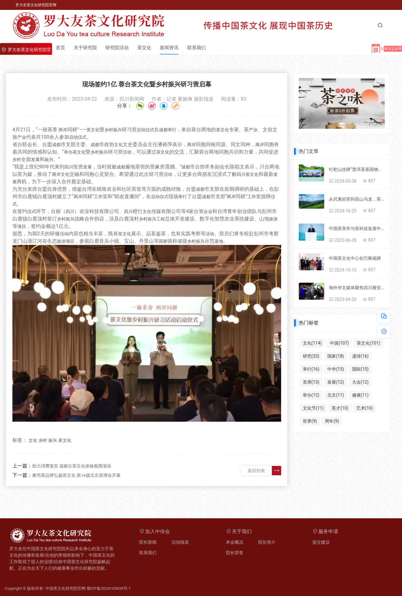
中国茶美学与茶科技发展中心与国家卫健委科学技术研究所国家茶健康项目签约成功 (357, 228)
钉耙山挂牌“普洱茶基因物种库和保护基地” (357, 169)
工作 (98, 196)
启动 (141, 129)
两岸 (63, 129)
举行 (172, 129)
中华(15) (335, 369)
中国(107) (339, 343)
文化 (95, 129)
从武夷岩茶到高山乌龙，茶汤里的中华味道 (357, 199)
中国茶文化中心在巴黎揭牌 (355, 258)
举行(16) (311, 369)
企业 (208, 211)
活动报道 (180, 542)
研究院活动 (118, 47)
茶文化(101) (368, 343)
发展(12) (335, 382)
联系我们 (200, 47)
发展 (35, 159)
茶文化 (147, 47)
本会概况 (234, 542)
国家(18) (335, 356)
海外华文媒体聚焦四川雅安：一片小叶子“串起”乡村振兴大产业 (357, 287)
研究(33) (311, 356)
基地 (218, 241)
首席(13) (311, 382)
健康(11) (360, 395)
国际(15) (360, 369)
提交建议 (321, 542)
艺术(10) (364, 408)
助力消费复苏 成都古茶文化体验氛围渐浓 (71, 465)
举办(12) (311, 395)
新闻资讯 (172, 47)
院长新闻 (148, 542)
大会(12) (360, 382)
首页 (60, 47)
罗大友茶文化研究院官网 (35, 5)
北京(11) (335, 395)
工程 (160, 218)
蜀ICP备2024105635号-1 (108, 588)
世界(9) (310, 421)
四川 (68, 166)
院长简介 (267, 542)
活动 (127, 152)
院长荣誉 (234, 552)
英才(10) (340, 408)
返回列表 (264, 470)
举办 (68, 152)
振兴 (117, 129)
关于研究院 (86, 47)
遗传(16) (360, 356)
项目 (21, 226)
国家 (163, 241)
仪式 (149, 129)
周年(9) (332, 421)
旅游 (273, 218)
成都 (163, 129)
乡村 (108, 129)
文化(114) (312, 343)
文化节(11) (313, 408)
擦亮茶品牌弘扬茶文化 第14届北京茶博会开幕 (76, 475)
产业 (253, 129)
